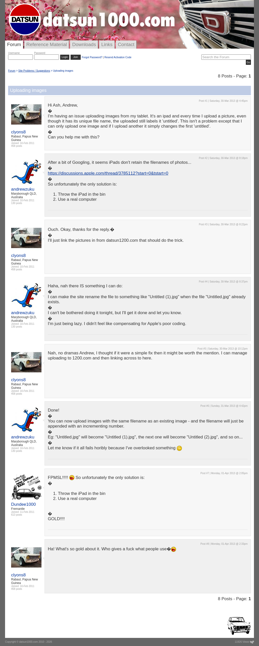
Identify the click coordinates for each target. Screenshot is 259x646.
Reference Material (46, 44)
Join (75, 57)
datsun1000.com (28, 641)
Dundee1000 (23, 504)
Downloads (84, 44)
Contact (126, 44)
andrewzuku (22, 189)
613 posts (16, 514)
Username (14, 53)
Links (106, 44)
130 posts (16, 203)
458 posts (16, 146)
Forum (14, 44)
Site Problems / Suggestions (34, 70)
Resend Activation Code (118, 57)
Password (39, 53)
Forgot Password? (92, 57)
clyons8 (18, 132)
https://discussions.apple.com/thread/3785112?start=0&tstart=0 (108, 173)
